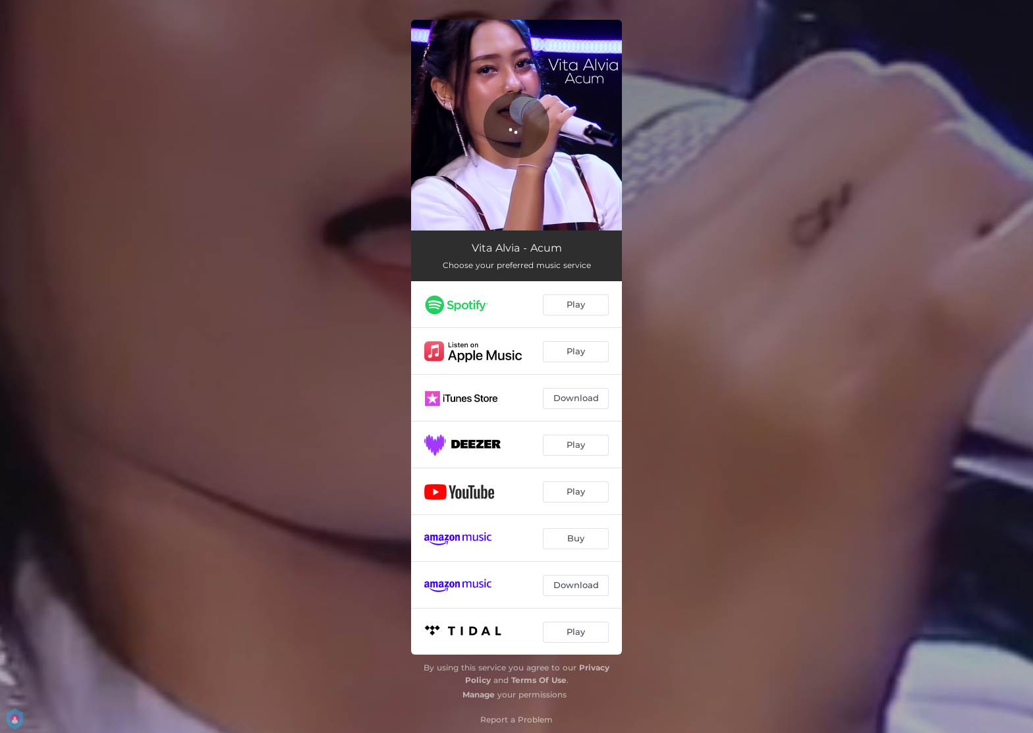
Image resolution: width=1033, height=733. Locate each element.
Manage (478, 694)
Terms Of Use (539, 680)
